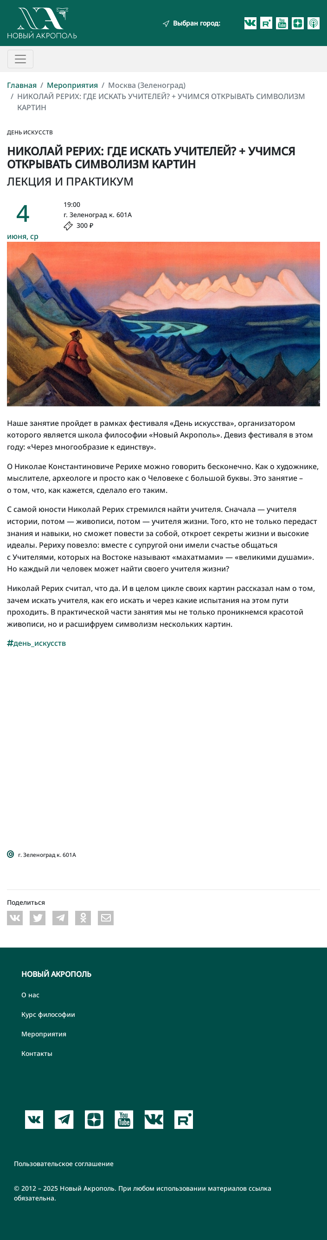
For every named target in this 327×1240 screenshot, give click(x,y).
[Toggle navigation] (20, 59)
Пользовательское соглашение (64, 1163)
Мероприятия (72, 85)
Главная (22, 85)
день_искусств (36, 643)
